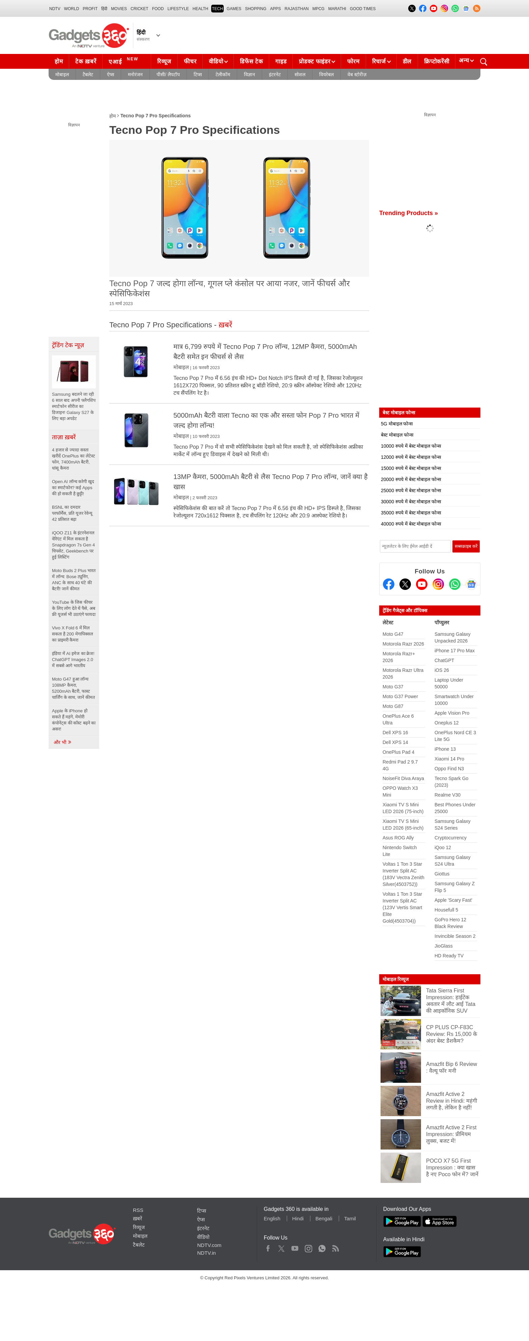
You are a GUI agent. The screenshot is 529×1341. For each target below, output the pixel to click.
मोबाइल (62, 74)
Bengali (323, 1218)
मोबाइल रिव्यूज (396, 979)
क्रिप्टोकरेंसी (436, 61)
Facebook (268, 1247)
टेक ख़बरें (85, 61)
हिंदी (104, 8)
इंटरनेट (275, 74)
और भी (63, 742)
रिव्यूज (164, 61)
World (71, 8)
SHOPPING (255, 8)
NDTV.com (209, 1245)
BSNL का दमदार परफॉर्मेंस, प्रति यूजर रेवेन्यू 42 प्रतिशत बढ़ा (72, 513)
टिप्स (198, 74)
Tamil (350, 1218)
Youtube (295, 1247)
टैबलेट (88, 74)
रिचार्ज (379, 61)
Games (234, 8)
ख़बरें (137, 1218)
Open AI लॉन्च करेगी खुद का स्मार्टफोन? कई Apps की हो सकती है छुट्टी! (73, 487)
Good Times (362, 8)
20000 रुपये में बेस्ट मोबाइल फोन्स (411, 479)
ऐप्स (110, 74)
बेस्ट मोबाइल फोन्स (397, 435)
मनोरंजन (135, 74)
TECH (217, 8)
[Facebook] (388, 584)
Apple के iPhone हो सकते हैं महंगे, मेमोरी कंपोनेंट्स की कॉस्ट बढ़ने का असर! (73, 720)
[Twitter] (405, 584)
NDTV (54, 8)
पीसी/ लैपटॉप (168, 74)
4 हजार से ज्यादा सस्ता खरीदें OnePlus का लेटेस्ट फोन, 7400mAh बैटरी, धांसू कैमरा (73, 459)
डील (407, 61)
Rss (335, 1247)
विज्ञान (249, 74)
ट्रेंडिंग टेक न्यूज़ (68, 345)
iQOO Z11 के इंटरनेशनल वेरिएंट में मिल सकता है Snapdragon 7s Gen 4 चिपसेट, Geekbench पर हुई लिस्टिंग (73, 545)
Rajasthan (297, 8)
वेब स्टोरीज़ (356, 74)
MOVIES (119, 8)
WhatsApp (322, 1247)
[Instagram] (438, 584)
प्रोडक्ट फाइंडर (314, 61)
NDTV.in (206, 1253)
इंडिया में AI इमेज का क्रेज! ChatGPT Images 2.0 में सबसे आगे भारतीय (73, 659)
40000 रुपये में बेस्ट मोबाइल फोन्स (411, 524)
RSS (138, 1210)
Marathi (337, 8)
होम (59, 61)
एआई (124, 60)
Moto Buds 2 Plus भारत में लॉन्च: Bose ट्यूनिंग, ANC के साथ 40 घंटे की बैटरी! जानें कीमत (74, 579)
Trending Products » (408, 213)
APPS (275, 8)
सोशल (300, 74)
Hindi (298, 1218)
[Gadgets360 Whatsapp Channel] (455, 584)
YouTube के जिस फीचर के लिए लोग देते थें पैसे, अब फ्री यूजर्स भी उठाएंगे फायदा (73, 608)
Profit (90, 8)
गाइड (280, 61)
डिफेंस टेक (251, 61)
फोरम (353, 61)
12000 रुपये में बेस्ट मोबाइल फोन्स (411, 457)
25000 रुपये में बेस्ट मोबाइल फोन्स (411, 490)
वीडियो (216, 61)
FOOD (158, 8)
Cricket (139, 8)
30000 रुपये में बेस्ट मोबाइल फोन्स (411, 501)
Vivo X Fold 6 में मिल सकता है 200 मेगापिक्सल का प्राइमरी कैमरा (72, 634)
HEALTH (200, 8)
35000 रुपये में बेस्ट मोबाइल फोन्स (411, 512)
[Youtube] (421, 584)
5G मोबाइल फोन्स (397, 423)
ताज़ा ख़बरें (64, 437)
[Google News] (471, 584)
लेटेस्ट (388, 622)
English (272, 1218)
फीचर (190, 61)
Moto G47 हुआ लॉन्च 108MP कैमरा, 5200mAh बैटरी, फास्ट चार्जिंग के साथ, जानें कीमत (73, 688)
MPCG (318, 8)
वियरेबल (326, 74)
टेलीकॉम (223, 74)
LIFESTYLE (178, 8)
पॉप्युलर (442, 622)
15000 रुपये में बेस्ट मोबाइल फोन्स (411, 468)
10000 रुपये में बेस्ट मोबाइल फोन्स (411, 446)
